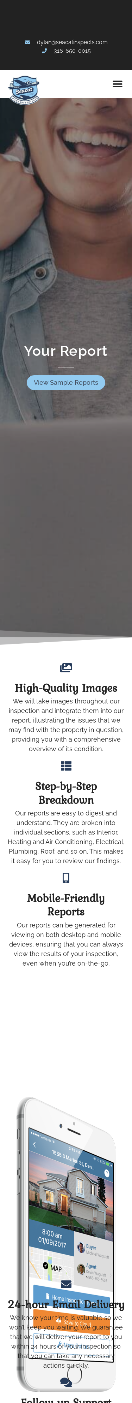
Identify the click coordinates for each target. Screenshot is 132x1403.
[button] (117, 84)
